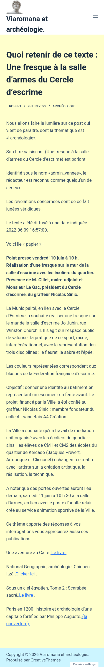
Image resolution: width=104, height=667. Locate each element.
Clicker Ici (26, 574)
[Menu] (95, 17)
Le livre (58, 552)
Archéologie (63, 106)
